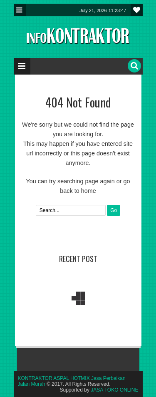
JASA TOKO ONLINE (114, 390)
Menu (20, 10)
